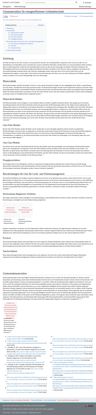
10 (82, 245)
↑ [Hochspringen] (7, 336)
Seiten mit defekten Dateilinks (20, 400)
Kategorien (6, 400)
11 (83, 256)
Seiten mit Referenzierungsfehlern (68, 400)
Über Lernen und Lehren (19, 412)
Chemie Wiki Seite (36, 400)
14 (10, 332)
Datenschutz (7, 412)
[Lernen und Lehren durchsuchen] (51, 2)
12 (80, 298)
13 (82, 298)
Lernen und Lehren (11, 2)
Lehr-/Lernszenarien (50, 400)
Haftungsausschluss (35, 412)
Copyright (31, 409)
